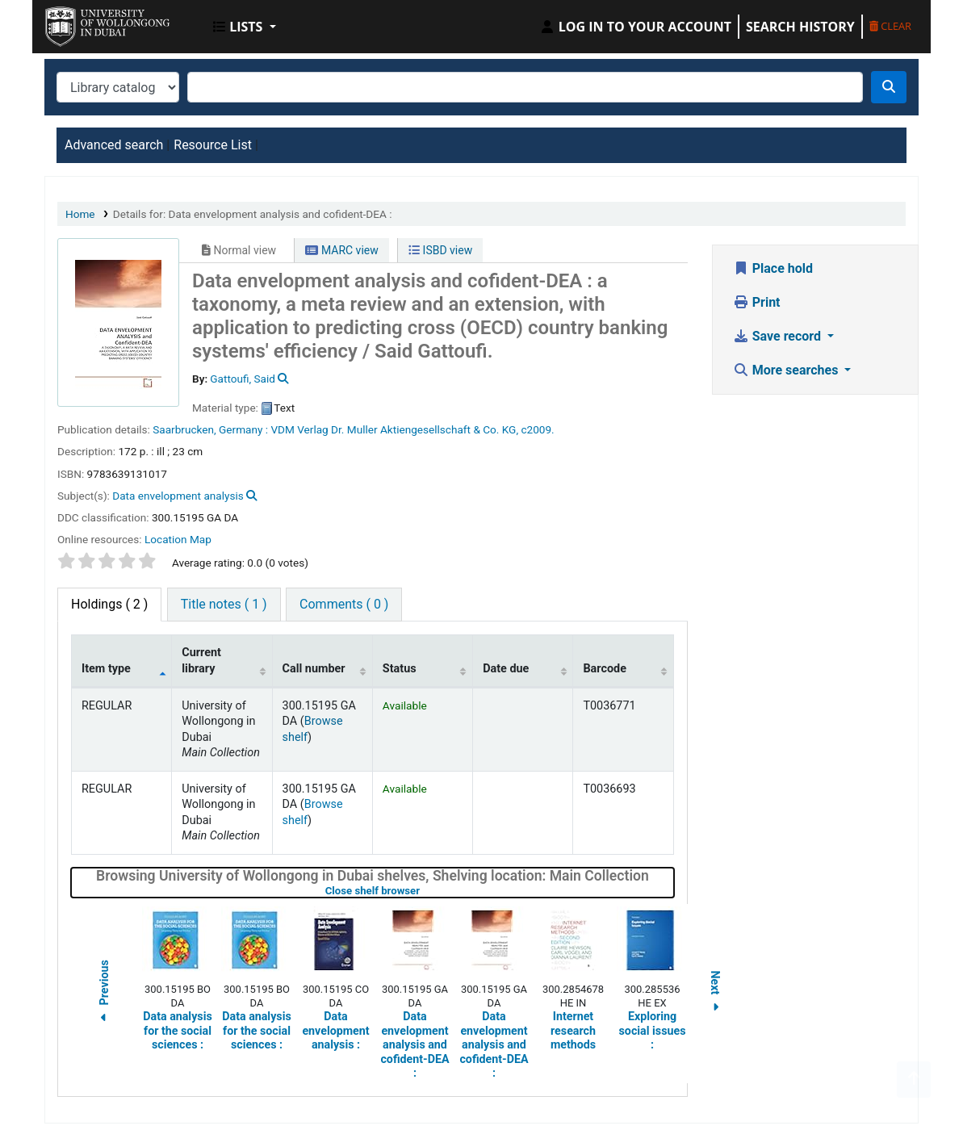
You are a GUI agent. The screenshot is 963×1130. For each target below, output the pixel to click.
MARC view (341, 250)
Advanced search (114, 145)
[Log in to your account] (635, 26)
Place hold (773, 268)
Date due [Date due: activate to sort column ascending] (506, 669)
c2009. (537, 429)
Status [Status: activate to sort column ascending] (400, 669)
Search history (800, 27)
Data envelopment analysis (177, 495)
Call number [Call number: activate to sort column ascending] (314, 669)
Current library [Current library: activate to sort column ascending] (201, 660)
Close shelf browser (423, 891)
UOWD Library (85, 22)
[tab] (224, 605)
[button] (245, 26)
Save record (778, 336)
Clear (890, 26)
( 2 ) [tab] (109, 604)
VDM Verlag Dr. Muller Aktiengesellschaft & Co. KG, (394, 429)
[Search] (888, 87)
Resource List (213, 145)
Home (80, 213)
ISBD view (440, 250)
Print (757, 302)
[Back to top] (914, 1079)
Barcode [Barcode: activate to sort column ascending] (604, 669)
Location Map (177, 539)
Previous (104, 993)
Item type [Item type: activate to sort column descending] (106, 669)
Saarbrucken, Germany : (210, 429)
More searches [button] (787, 370)
